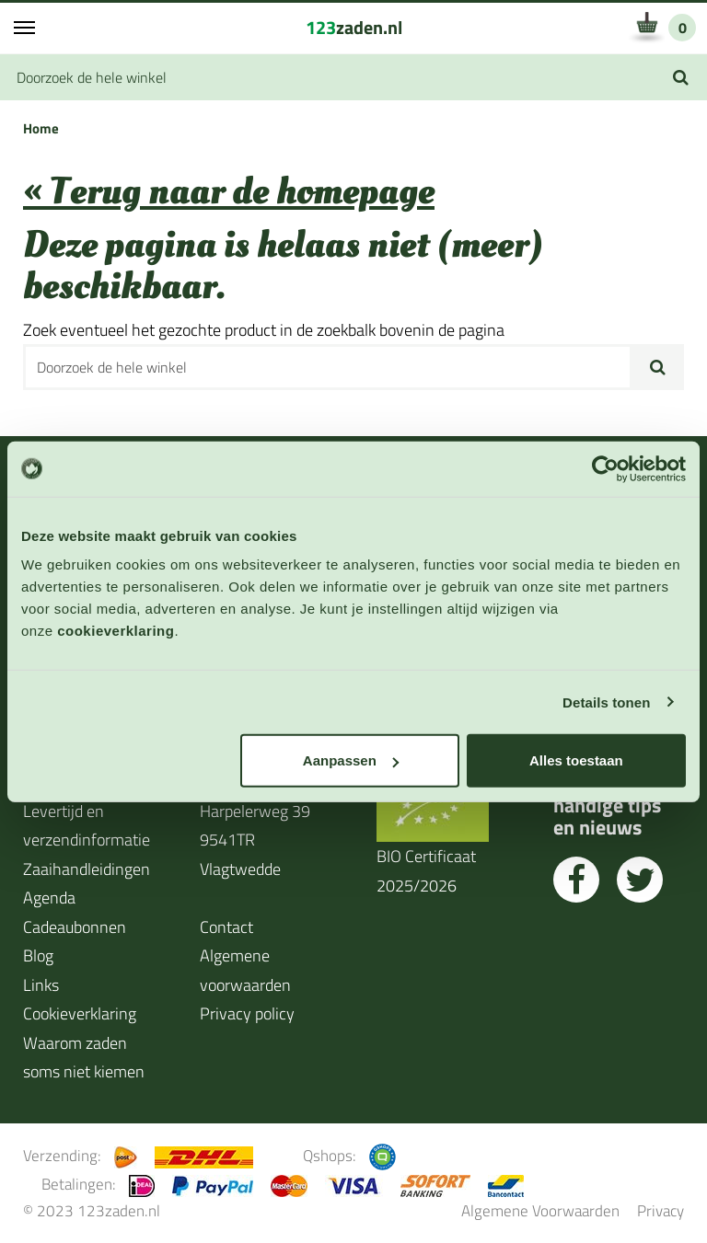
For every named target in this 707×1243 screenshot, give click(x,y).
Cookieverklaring (79, 1013)
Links (41, 985)
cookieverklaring (115, 631)
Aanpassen (351, 760)
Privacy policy (247, 1013)
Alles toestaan (576, 760)
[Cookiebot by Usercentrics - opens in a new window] (605, 468)
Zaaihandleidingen (86, 869)
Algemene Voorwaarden (540, 1210)
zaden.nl (354, 27)
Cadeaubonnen (74, 927)
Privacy (660, 1210)
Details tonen (606, 701)
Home (41, 128)
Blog (38, 955)
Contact (226, 927)
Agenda (49, 897)
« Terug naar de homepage (229, 192)
